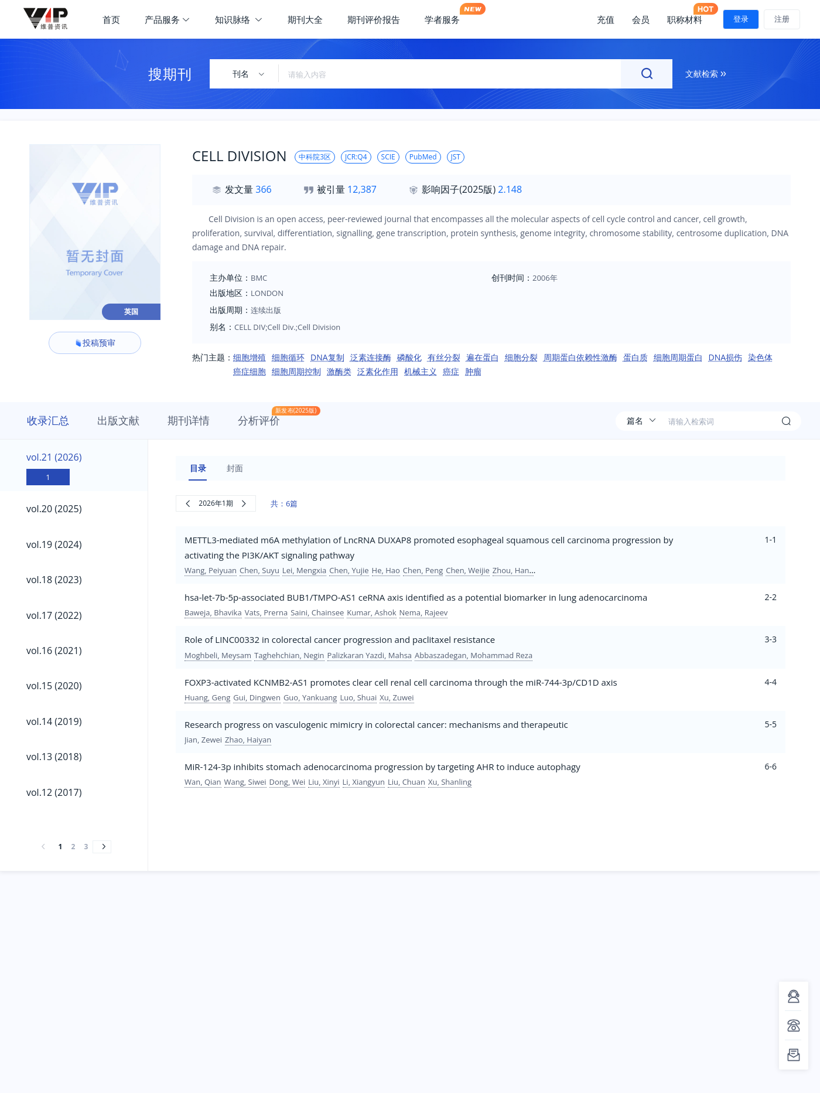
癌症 (451, 371)
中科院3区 (315, 157)
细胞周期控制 (296, 371)
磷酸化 (409, 357)
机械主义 (420, 371)
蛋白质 (635, 357)
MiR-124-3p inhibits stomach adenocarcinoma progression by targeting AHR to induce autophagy (382, 766)
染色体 (760, 357)
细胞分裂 (521, 357)
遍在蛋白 (482, 357)
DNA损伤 (726, 357)
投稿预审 (94, 342)
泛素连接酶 (370, 357)
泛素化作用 (377, 371)
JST (455, 157)
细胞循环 (288, 357)
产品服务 (167, 19)
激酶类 (339, 371)
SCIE (388, 157)
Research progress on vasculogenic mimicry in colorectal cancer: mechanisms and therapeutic (376, 724)
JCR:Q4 (356, 157)
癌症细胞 (249, 371)
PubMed (423, 157)
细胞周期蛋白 (678, 357)
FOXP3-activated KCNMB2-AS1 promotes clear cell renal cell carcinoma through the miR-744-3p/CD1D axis (400, 682)
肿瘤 (473, 371)
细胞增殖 (249, 357)
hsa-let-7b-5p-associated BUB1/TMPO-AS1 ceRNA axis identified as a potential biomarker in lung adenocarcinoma (415, 597)
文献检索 (705, 73)
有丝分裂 (444, 357)
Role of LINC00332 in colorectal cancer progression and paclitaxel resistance (339, 639)
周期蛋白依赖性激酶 (580, 357)
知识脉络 (239, 19)
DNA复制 (327, 357)
